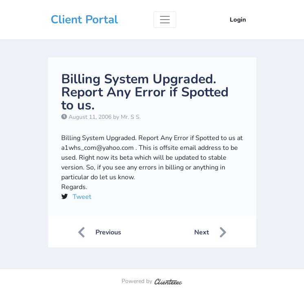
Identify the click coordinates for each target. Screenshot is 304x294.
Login (238, 20)
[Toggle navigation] (164, 19)
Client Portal (84, 19)
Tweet (82, 196)
